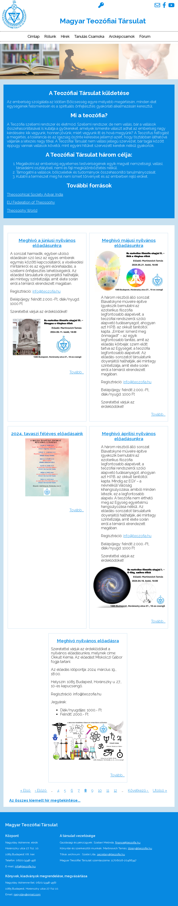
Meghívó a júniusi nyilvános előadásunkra (47, 243)
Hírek (65, 37)
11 (107, 790)
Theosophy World (22, 210)
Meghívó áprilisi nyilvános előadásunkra (129, 436)
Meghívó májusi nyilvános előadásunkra (129, 243)
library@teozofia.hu (140, 848)
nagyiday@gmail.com (27, 894)
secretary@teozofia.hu (111, 854)
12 (115, 790)
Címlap (34, 37)
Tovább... (77, 372)
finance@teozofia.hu (127, 842)
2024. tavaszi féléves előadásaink (47, 433)
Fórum (144, 37)
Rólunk (50, 37)
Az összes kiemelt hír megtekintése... (44, 800)
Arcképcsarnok (122, 37)
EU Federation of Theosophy (31, 202)
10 (100, 790)
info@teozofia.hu (46, 291)
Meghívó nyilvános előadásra (88, 640)
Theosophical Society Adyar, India (35, 194)
